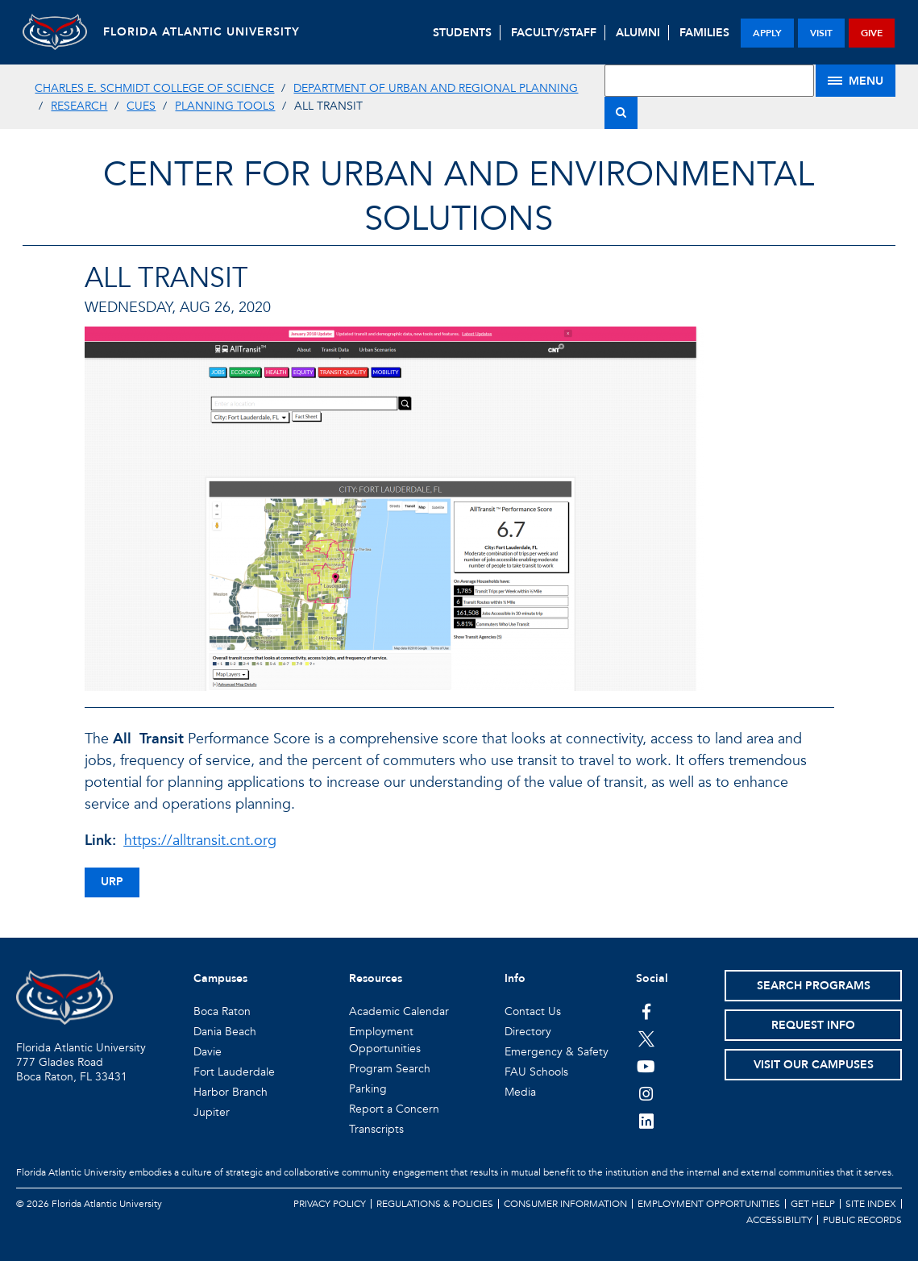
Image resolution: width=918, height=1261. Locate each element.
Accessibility (779, 1219)
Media (520, 1092)
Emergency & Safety (557, 1051)
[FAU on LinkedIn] (646, 1121)
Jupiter (211, 1112)
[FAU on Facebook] (646, 1011)
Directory (528, 1031)
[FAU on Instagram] (646, 1093)
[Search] (621, 113)
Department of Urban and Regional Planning (435, 88)
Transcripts (376, 1129)
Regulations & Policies (434, 1203)
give (872, 33)
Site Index (870, 1203)
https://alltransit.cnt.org (200, 840)
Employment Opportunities (709, 1203)
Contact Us (533, 1011)
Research (79, 106)
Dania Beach (224, 1031)
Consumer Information (565, 1203)
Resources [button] (375, 978)
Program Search (389, 1068)
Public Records (862, 1219)
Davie (207, 1051)
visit (821, 33)
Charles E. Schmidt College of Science (154, 88)
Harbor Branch (230, 1092)
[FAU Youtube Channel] (646, 1066)
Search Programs (813, 985)
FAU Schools (536, 1072)
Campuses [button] (220, 978)
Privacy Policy (329, 1203)
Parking (368, 1089)
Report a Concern (394, 1109)
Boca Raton (222, 1011)
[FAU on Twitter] (646, 1038)
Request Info (813, 1025)
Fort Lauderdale (234, 1072)
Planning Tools (225, 106)
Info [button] (515, 978)
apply (767, 33)
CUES (141, 106)
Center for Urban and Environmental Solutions (458, 197)
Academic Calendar (399, 1011)
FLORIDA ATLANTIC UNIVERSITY (201, 32)
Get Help (813, 1203)
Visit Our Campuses (814, 1064)
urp (112, 881)
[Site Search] (709, 81)
